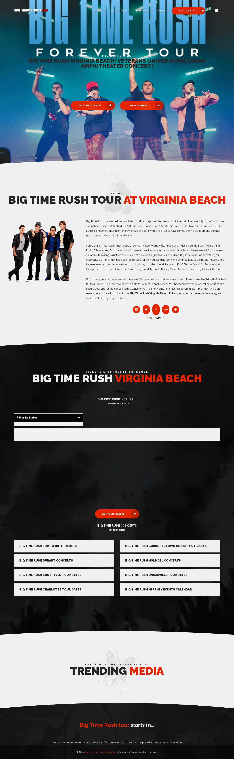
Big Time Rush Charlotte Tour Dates (50, 589)
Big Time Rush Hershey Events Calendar (158, 589)
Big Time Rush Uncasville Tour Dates (156, 575)
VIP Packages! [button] (146, 106)
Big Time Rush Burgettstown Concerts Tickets (166, 546)
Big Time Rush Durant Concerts (46, 560)
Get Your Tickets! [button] (96, 106)
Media (161, 10)
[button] (216, 11)
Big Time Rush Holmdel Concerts (153, 560)
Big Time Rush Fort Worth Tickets (48, 546)
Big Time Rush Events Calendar (100, 752)
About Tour (118, 10)
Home (97, 10)
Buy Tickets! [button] (192, 11)
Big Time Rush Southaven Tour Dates (50, 575)
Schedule (142, 10)
